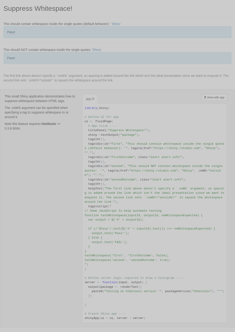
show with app (214, 97)
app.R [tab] (90, 99)
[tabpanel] (154, 213)
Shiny (116, 24)
